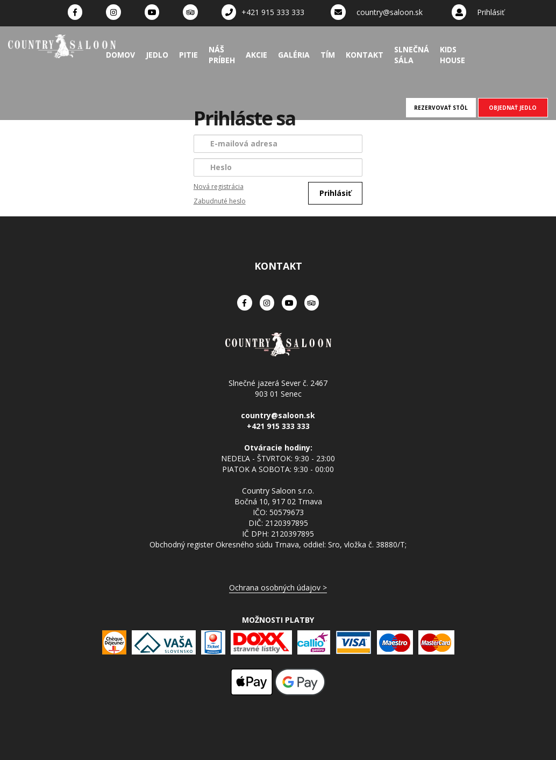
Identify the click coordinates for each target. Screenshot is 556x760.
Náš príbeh (222, 54)
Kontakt (364, 55)
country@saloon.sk (390, 12)
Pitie (188, 55)
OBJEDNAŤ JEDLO (513, 107)
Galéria (294, 55)
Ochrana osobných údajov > (278, 587)
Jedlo (157, 55)
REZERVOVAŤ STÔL (441, 107)
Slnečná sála (411, 54)
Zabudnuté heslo (220, 201)
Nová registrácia (219, 186)
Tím (327, 55)
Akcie (256, 55)
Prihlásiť (490, 12)
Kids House (452, 54)
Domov (120, 55)
